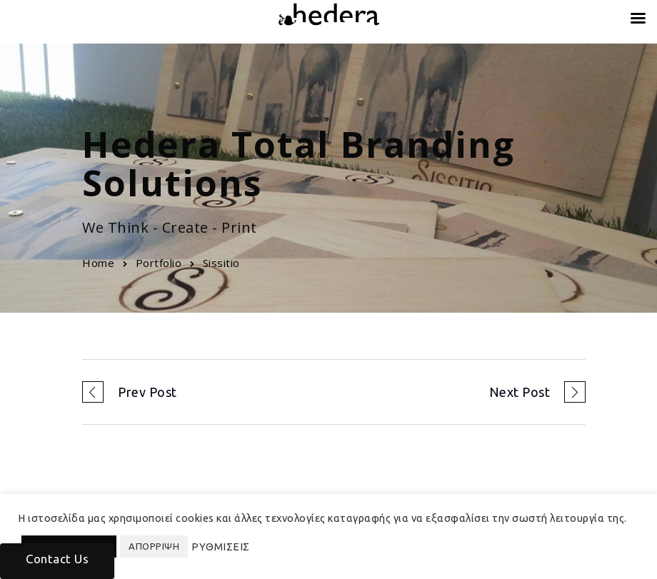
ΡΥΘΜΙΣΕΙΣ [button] (220, 546)
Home (98, 263)
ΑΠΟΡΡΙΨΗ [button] (154, 546)
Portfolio (159, 263)
